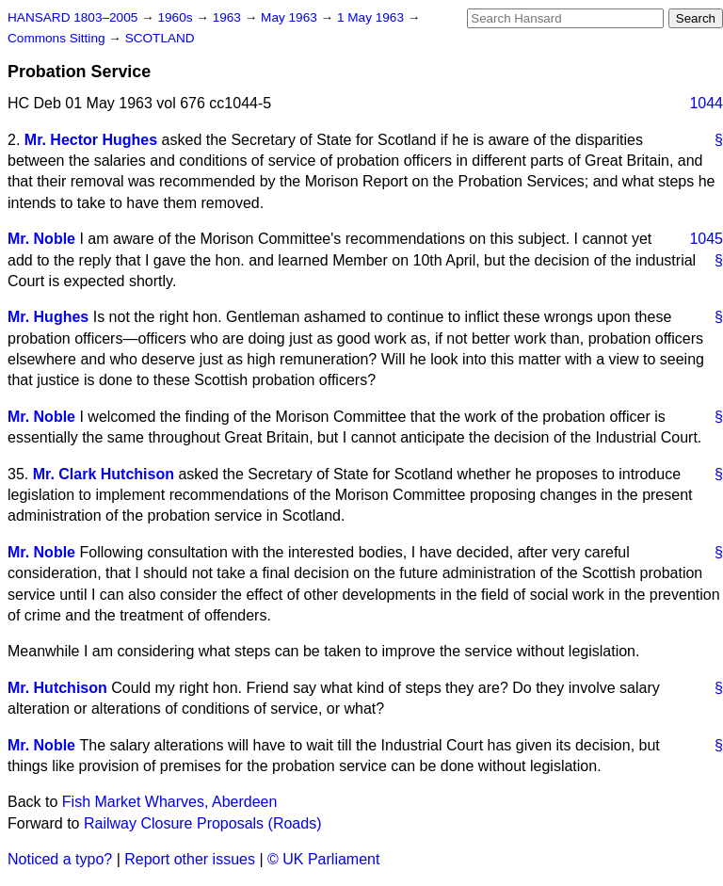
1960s (176, 17)
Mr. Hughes (48, 317)
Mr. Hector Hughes (90, 140)
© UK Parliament (323, 859)
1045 (706, 239)
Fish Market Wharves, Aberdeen (170, 802)
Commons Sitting (58, 38)
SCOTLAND (160, 38)
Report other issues (189, 859)
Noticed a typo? (60, 859)
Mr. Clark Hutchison (103, 474)
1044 (706, 103)
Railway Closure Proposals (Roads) (203, 823)
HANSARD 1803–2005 (72, 17)
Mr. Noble (41, 239)
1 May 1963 (372, 17)
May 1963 (290, 17)
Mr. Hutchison (57, 688)
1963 (229, 17)
